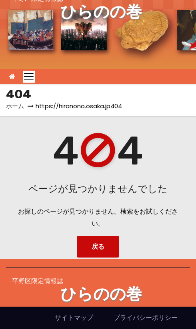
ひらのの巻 (101, 11)
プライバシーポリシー (146, 317)
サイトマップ (74, 317)
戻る (98, 246)
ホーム (15, 106)
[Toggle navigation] (29, 76)
